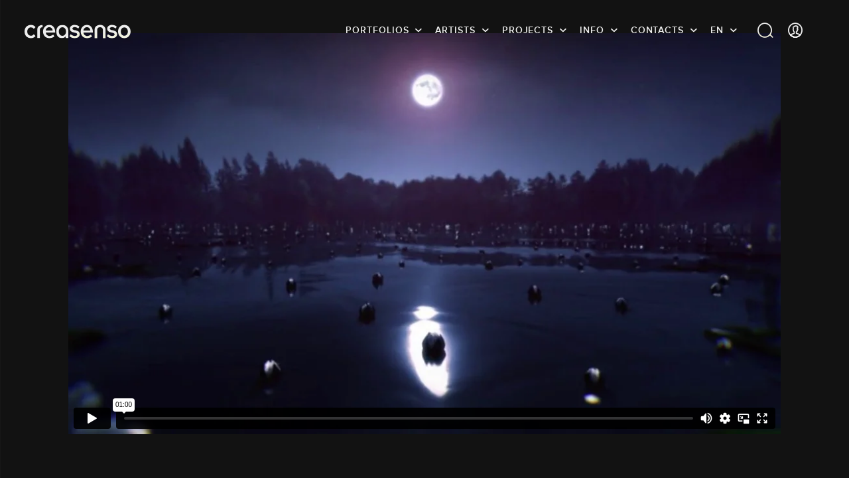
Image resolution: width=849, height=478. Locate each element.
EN (717, 30)
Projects (527, 30)
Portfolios (377, 30)
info (592, 30)
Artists (455, 30)
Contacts (657, 30)
